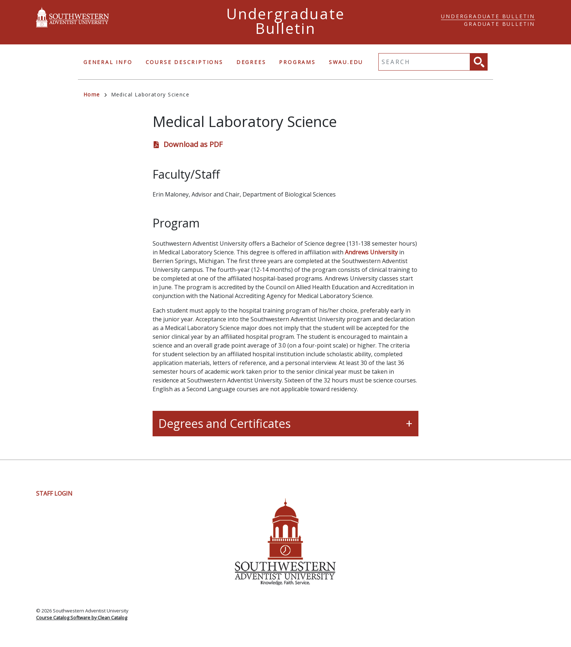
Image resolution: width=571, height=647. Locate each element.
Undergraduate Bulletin (488, 16)
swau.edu (346, 62)
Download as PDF (193, 144)
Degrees (251, 62)
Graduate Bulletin (499, 23)
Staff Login (54, 493)
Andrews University (371, 252)
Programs (297, 62)
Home (95, 94)
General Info (108, 62)
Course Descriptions (184, 62)
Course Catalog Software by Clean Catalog (81, 617)
